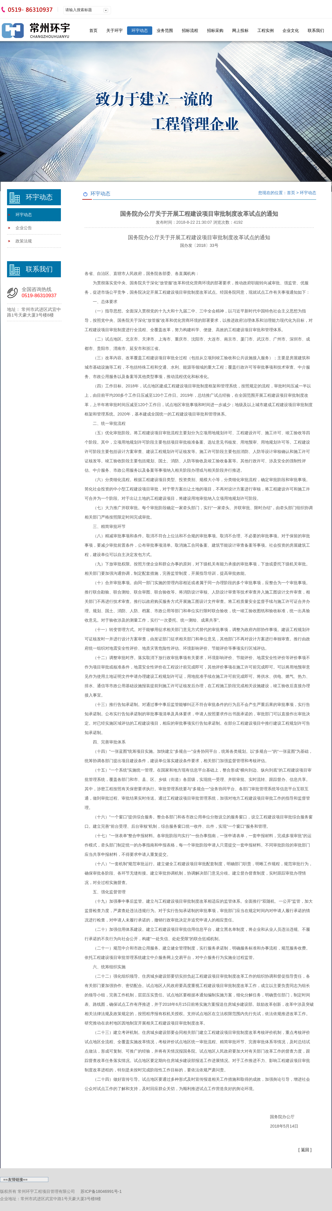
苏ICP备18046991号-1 (101, 1191)
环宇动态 (139, 30)
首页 (93, 30)
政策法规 (24, 241)
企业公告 (24, 227)
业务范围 (165, 30)
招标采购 (215, 30)
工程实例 (265, 30)
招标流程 (190, 30)
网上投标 (240, 30)
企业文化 (291, 30)
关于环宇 (114, 30)
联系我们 (316, 30)
